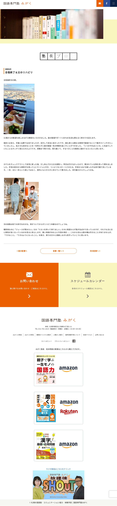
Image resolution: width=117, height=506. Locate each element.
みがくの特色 (29, 335)
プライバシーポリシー (62, 341)
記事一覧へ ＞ (58, 251)
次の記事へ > (95, 251)
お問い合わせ (99, 335)
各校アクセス (87, 335)
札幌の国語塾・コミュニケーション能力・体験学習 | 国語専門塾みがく (59, 503)
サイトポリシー (46, 341)
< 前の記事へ (22, 251)
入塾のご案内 (57, 335)
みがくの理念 (17, 335)
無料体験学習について (72, 335)
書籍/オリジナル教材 (44, 335)
